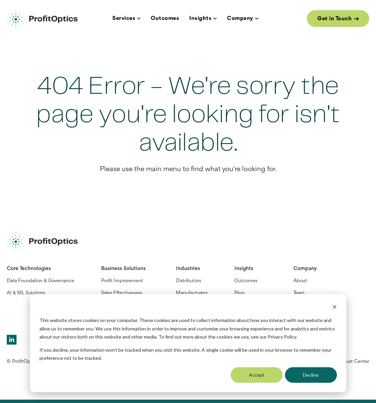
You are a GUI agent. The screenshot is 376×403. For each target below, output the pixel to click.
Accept (256, 375)
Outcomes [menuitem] (245, 281)
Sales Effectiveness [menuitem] (121, 293)
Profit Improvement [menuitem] (122, 281)
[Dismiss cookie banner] (334, 307)
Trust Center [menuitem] (356, 361)
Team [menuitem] (299, 293)
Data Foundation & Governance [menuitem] (40, 281)
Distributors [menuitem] (188, 281)
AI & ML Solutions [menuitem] (26, 293)
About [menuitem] (300, 281)
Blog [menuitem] (239, 293)
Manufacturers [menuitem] (191, 293)
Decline (311, 375)
